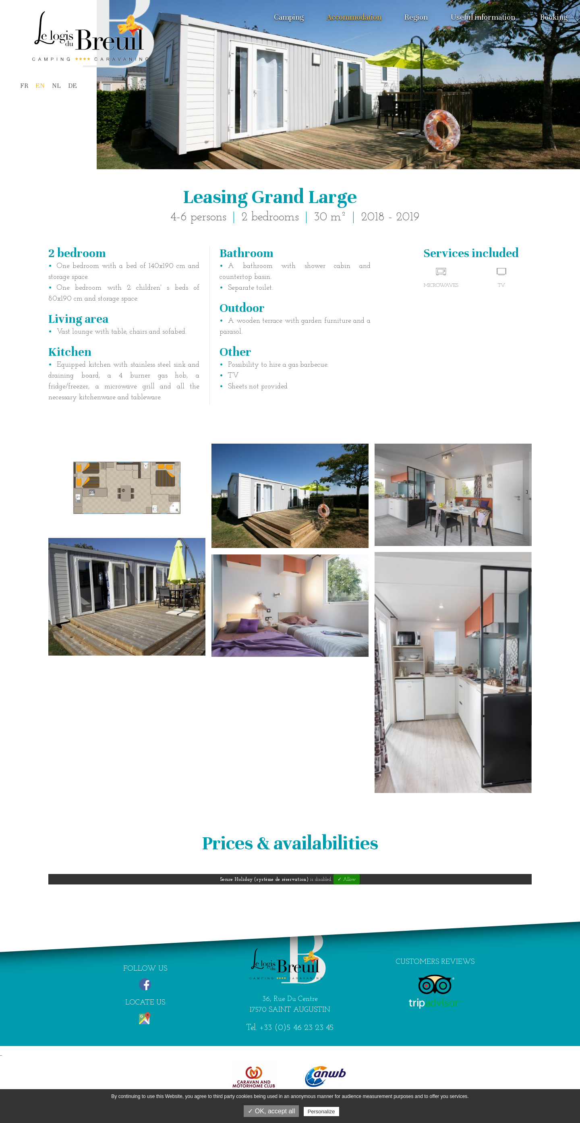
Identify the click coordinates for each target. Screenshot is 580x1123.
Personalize (321, 1111)
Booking (554, 17)
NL (56, 85)
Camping (289, 17)
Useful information (483, 17)
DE (72, 85)
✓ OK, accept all (271, 1111)
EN (40, 85)
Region (416, 17)
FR (24, 85)
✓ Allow (347, 879)
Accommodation (354, 17)
